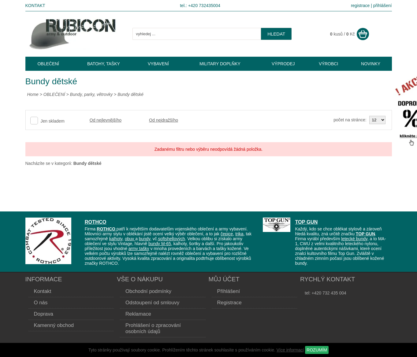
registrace (360, 5)
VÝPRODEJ (283, 63)
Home (33, 94)
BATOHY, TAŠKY (103, 63)
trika (239, 233)
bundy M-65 (159, 243)
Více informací (290, 350)
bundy (144, 238)
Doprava (43, 314)
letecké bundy (354, 238)
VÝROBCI (328, 63)
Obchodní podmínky (148, 291)
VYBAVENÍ (158, 63)
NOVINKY (370, 63)
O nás (41, 303)
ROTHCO (95, 222)
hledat (276, 33)
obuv (130, 238)
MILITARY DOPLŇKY (219, 63)
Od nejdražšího (163, 120)
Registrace (229, 303)
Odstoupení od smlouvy (152, 303)
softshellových (171, 238)
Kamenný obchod (54, 325)
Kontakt (35, 5)
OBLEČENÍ (54, 94)
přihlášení (382, 5)
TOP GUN (306, 222)
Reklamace (138, 314)
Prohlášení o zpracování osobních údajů (153, 328)
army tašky (138, 248)
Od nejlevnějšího (105, 120)
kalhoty (115, 238)
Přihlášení (228, 291)
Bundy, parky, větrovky (91, 94)
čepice (227, 233)
